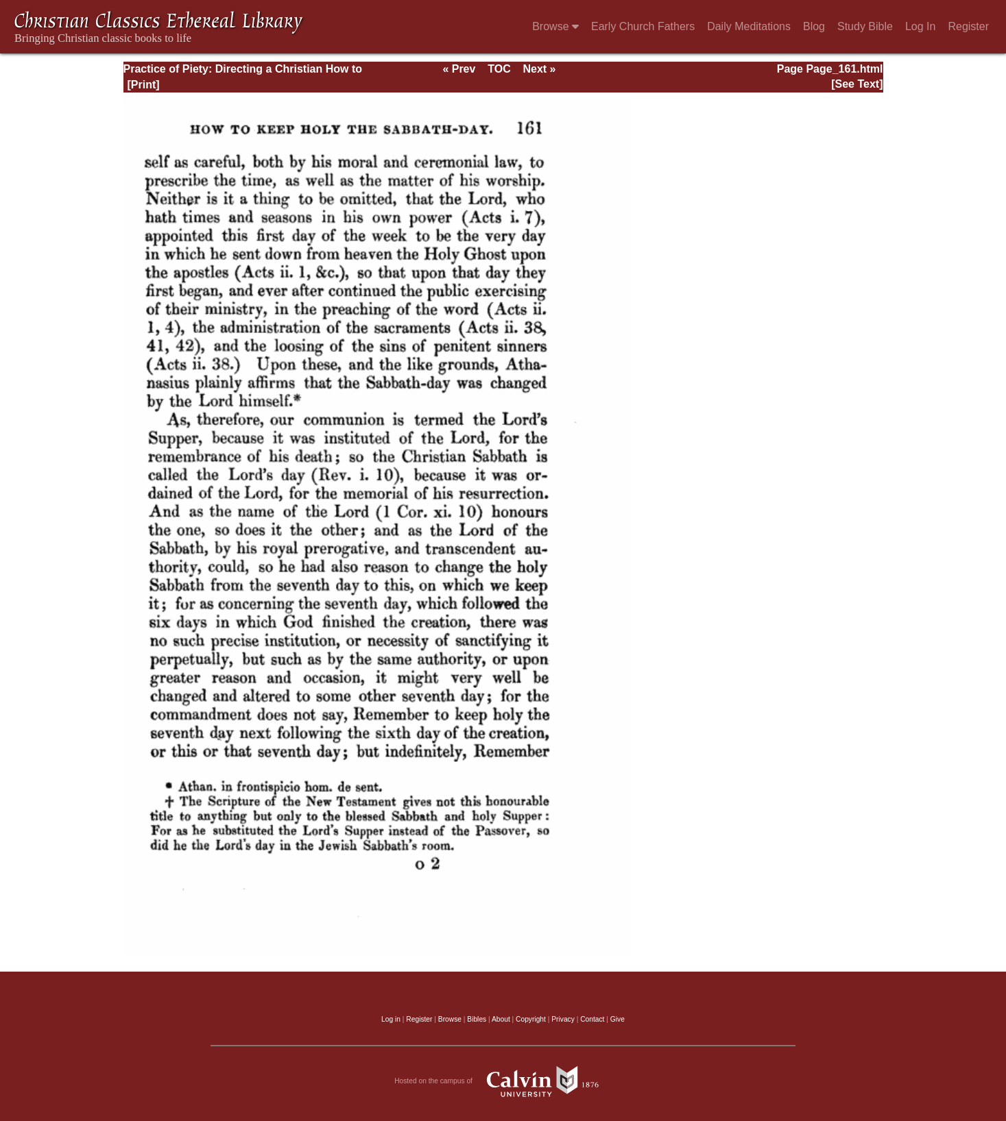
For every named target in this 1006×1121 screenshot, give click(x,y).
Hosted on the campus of (503, 1081)
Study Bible (865, 26)
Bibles (476, 1019)
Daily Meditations (749, 26)
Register (968, 26)
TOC (499, 69)
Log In (920, 26)
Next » (539, 69)
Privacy (563, 1019)
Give (617, 1019)
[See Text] (857, 84)
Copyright (531, 1019)
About (501, 1019)
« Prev (458, 69)
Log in (390, 1019)
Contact (592, 1019)
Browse (555, 26)
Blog (814, 26)
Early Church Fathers (643, 26)
